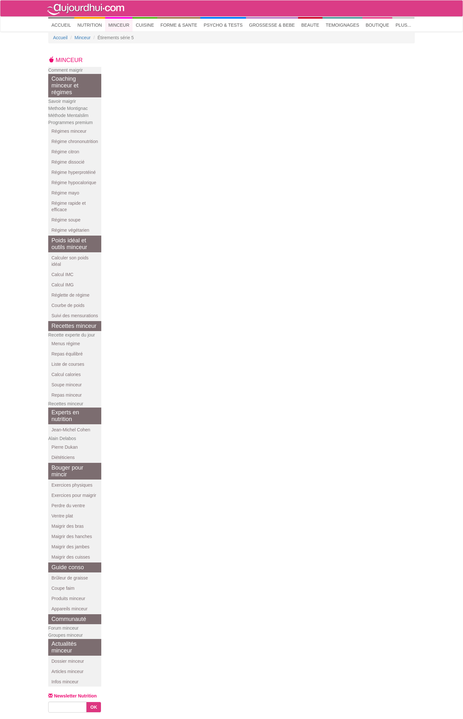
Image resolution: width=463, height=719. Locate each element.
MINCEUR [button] (118, 25)
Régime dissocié (68, 162)
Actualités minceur (64, 647)
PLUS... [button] (403, 25)
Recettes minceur (73, 326)
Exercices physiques (72, 485)
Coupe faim (63, 588)
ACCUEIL (62, 25)
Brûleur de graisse (69, 577)
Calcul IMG (62, 284)
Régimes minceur (68, 131)
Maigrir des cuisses (70, 557)
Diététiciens (63, 457)
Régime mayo (65, 192)
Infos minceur (64, 681)
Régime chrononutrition (74, 141)
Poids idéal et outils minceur (69, 243)
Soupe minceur (66, 384)
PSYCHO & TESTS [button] (223, 25)
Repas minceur (66, 395)
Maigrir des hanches (71, 536)
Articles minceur (67, 671)
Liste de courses (67, 364)
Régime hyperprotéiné (73, 172)
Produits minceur (68, 598)
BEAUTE (310, 25)
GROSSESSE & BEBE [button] (272, 25)
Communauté (68, 619)
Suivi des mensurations (74, 315)
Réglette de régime (70, 295)
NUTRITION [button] (89, 25)
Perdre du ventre (68, 505)
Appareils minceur (69, 608)
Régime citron (65, 151)
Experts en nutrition (65, 415)
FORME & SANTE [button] (178, 25)
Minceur (83, 37)
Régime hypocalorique (73, 182)
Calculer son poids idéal (69, 261)
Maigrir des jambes (70, 546)
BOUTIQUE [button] (377, 25)
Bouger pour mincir (67, 471)
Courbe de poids (68, 305)
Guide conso (67, 567)
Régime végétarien (70, 230)
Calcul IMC (62, 274)
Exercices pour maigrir (73, 495)
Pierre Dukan (64, 447)
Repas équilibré (67, 353)
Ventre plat (62, 515)
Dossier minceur (67, 661)
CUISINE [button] (145, 25)
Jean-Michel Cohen (70, 429)
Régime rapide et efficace (68, 206)
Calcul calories (66, 374)
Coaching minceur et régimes (64, 85)
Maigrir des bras (67, 526)
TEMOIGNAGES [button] (342, 25)
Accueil (60, 37)
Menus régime (65, 343)
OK (93, 707)
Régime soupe (65, 219)
